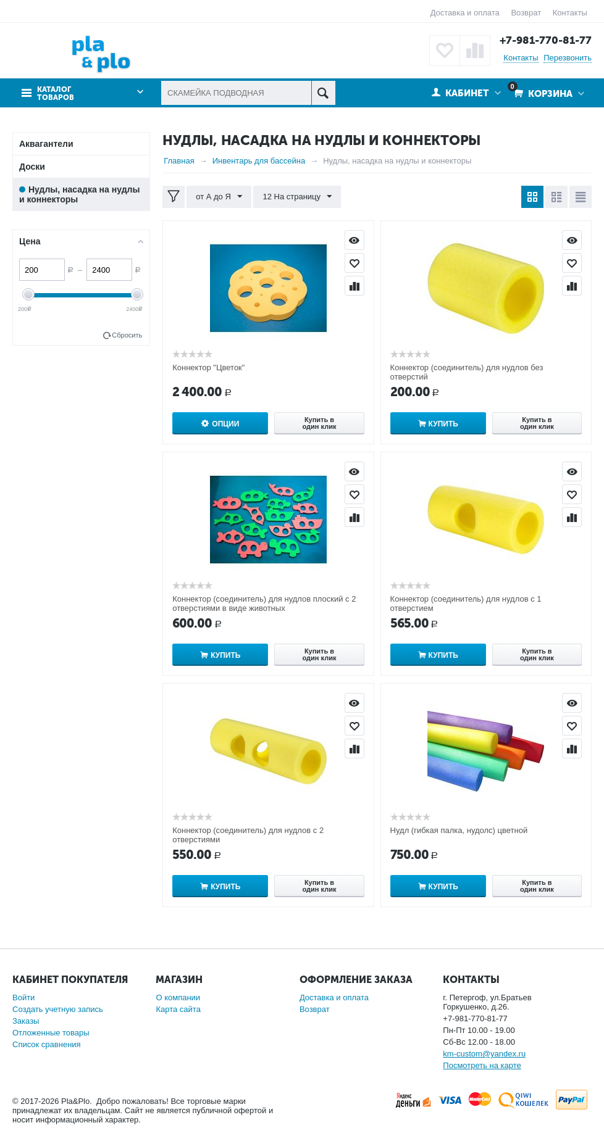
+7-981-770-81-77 (546, 40)
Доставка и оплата (465, 12)
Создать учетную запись (57, 1009)
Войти (23, 997)
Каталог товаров (55, 94)
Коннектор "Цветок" (208, 367)
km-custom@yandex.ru (484, 1053)
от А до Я (219, 197)
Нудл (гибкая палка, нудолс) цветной (459, 830)
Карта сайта (178, 1009)
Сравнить (354, 286)
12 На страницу (297, 197)
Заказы (25, 1021)
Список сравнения (46, 1044)
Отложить (354, 263)
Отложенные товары (51, 1032)
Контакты (570, 12)
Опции (225, 424)
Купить (443, 424)
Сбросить (127, 335)
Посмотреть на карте (482, 1065)
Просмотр (354, 240)
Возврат (526, 12)
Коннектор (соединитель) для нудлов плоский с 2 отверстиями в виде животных (264, 603)
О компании (178, 997)
